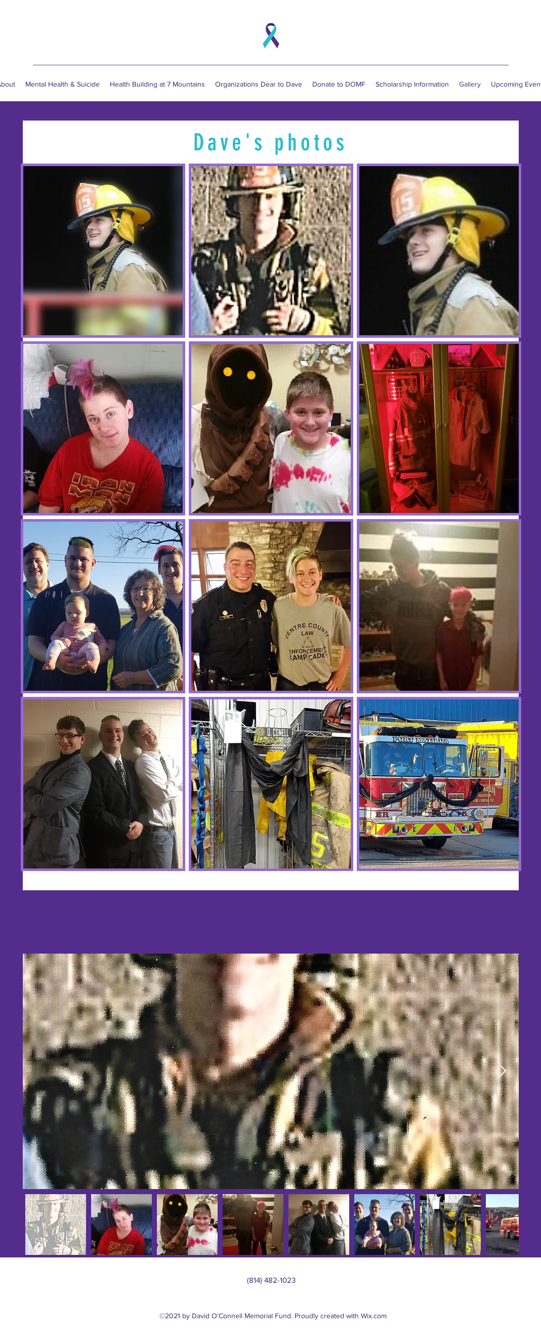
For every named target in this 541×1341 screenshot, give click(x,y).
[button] (103, 251)
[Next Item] (501, 1071)
